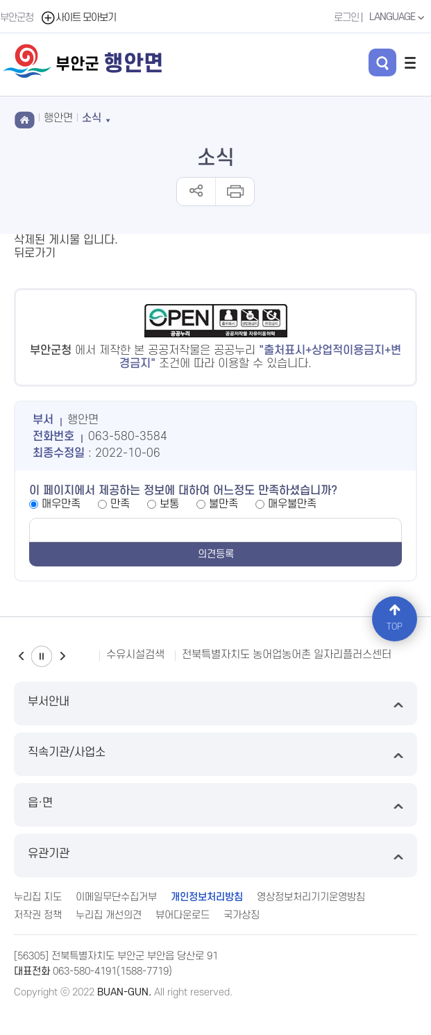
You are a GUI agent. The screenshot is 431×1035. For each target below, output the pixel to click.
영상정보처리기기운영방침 (311, 897)
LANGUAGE (398, 17)
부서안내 (215, 704)
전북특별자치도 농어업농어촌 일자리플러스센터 (286, 654)
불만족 (223, 504)
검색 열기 (382, 62)
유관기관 (215, 856)
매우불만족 (292, 504)
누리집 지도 (38, 897)
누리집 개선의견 (109, 915)
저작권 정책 (38, 915)
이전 (21, 656)
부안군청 (16, 18)
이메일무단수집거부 (116, 897)
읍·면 (215, 805)
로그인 (346, 18)
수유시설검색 (135, 654)
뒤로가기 (35, 253)
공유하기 (196, 191)
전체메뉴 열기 (410, 62)
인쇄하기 (234, 191)
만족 (120, 504)
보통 (169, 504)
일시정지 (41, 656)
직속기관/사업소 (215, 754)
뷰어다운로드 (182, 915)
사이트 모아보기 (78, 17)
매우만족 (61, 504)
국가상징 (241, 915)
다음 (62, 656)
